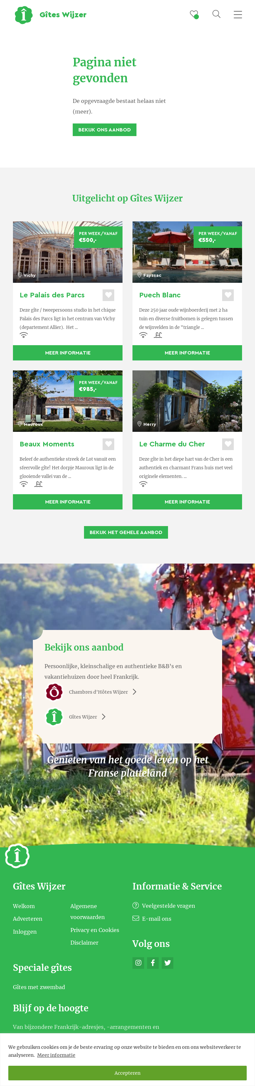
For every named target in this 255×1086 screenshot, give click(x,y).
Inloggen (25, 931)
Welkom (24, 905)
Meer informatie (56, 1055)
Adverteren (27, 918)
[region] (127, 1059)
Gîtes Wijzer (77, 717)
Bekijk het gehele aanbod (126, 532)
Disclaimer (84, 942)
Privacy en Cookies (94, 929)
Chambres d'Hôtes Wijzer (92, 692)
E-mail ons (151, 918)
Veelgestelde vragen (163, 905)
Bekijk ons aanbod (104, 129)
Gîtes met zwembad (39, 987)
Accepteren (127, 1073)
